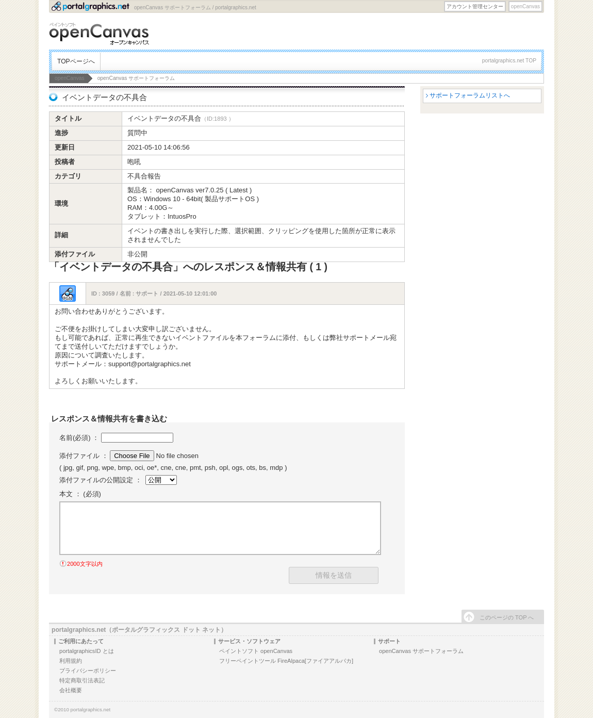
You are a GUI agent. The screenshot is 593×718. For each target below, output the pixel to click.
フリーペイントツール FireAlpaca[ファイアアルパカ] (286, 661)
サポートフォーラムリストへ (470, 95)
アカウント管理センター (475, 6)
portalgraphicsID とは (86, 651)
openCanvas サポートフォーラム (421, 651)
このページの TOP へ (507, 617)
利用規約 (70, 661)
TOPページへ (76, 61)
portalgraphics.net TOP (509, 60)
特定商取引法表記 (82, 680)
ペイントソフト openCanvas (255, 651)
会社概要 (70, 690)
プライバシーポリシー (87, 670)
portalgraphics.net (91, 709)
